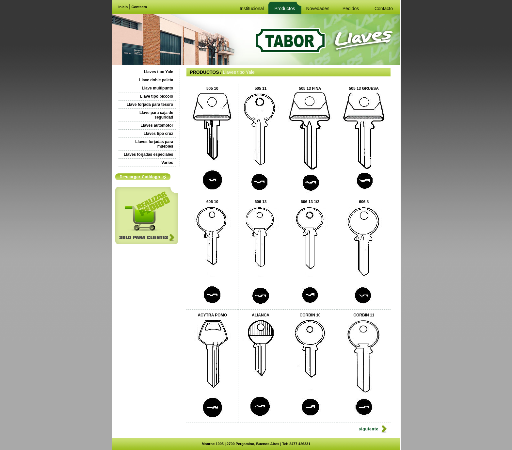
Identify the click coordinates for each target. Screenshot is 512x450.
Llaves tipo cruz (158, 133)
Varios (167, 162)
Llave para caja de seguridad (156, 115)
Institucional (252, 8)
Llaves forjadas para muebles (154, 144)
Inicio (123, 7)
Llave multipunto (157, 88)
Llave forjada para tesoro (150, 104)
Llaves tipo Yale (158, 72)
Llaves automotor (156, 125)
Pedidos (351, 8)
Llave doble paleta (156, 80)
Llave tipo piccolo (156, 96)
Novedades (317, 8)
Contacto (139, 7)
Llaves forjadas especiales (148, 154)
